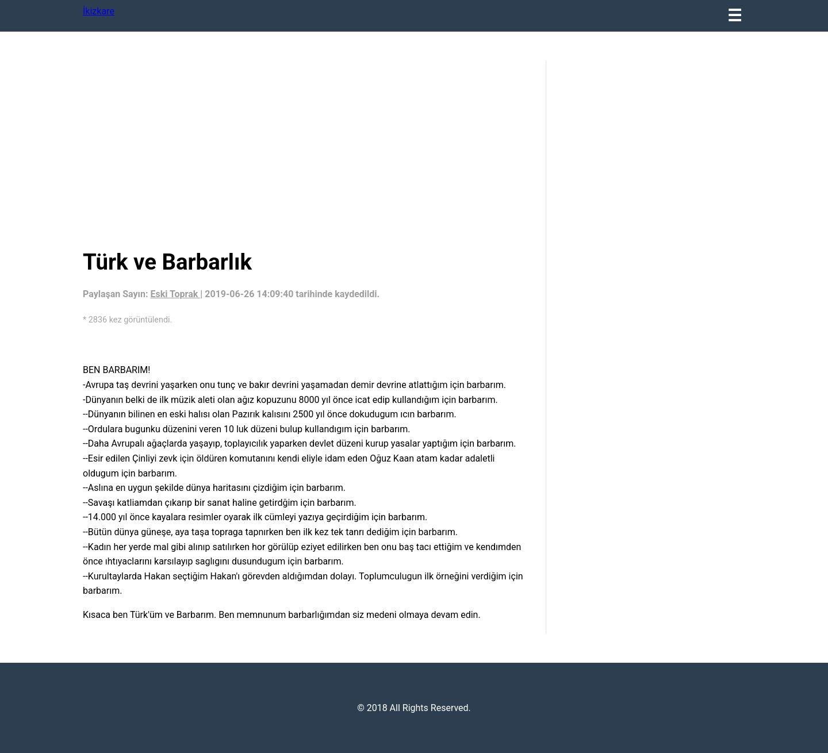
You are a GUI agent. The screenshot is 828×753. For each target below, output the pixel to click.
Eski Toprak (175, 294)
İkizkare (98, 11)
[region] (305, 152)
